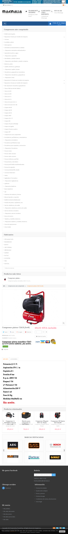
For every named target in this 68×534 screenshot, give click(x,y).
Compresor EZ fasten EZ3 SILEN (58, 422)
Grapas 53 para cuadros (11, 129)
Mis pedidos (6, 508)
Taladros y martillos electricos (12, 219)
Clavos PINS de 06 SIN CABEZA (12, 88)
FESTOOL (6, 263)
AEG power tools (8, 239)
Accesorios (13, 359)
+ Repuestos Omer (9, 77)
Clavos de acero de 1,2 (10, 102)
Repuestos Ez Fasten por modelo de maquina (16, 80)
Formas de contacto (41, 488)
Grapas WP (7, 132)
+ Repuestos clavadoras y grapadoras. (14, 75)
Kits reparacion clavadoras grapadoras (15, 85)
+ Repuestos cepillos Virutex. (12, 69)
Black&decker (8, 242)
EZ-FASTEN (7, 258)
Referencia (5, 335)
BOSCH (6, 244)
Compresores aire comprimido (12, 134)
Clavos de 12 (7, 96)
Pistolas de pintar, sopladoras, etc (13, 202)
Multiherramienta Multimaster (12, 200)
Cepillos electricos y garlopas (12, 66)
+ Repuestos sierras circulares (12, 213)
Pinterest (28, 332)
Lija (5, 191)
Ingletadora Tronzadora (10, 178)
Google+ (19, 332)
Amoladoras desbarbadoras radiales (14, 47)
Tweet (5, 332)
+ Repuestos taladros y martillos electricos (15, 221)
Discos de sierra (8, 216)
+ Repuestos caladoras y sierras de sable (15, 208)
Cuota (12, 332)
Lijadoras (6, 183)
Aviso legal (39, 501)
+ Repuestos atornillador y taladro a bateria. (16, 61)
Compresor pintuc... (14, 278)
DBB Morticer (7, 250)
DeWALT (6, 253)
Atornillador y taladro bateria (12, 58)
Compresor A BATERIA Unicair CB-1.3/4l (10, 422)
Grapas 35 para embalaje (11, 124)
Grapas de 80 (8, 107)
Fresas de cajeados (9, 167)
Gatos (6, 175)
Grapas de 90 (8, 110)
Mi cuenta (6, 505)
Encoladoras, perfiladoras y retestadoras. (15, 137)
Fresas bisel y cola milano (11, 162)
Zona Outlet (7, 227)
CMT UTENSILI (8, 247)
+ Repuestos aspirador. (10, 56)
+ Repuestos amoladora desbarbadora (15, 50)
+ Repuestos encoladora (11, 140)
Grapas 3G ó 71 (8, 118)
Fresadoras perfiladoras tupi (12, 143)
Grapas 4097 (7, 115)
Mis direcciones (7, 514)
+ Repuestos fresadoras (11, 148)
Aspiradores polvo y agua (11, 53)
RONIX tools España (9, 34)
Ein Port (6, 255)
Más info (5, 359)
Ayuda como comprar (42, 491)
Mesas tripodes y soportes (11, 197)
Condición (4, 338)
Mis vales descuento (9, 511)
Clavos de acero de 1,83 (10, 104)
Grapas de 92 (8, 113)
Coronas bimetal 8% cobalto (11, 170)
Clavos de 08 (7, 94)
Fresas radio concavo (10, 153)
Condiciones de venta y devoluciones (46, 499)
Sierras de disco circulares (11, 211)
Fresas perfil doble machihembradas (14, 164)
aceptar (62, 531)
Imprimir (6, 349)
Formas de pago (40, 496)
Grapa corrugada (9, 126)
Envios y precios (40, 493)
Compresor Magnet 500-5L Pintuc (42, 422)
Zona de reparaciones (10, 224)
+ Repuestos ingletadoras (11, 181)
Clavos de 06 (7, 91)
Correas (6, 39)
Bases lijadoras (8, 189)
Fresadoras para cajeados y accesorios (15, 145)
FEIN (5, 261)
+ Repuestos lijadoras (10, 186)
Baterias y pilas (8, 64)
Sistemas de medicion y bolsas (12, 194)
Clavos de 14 (7, 99)
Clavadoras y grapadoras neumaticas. (14, 72)
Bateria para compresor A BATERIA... (26, 422)
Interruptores (8, 45)
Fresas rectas (8, 151)
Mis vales (5, 519)
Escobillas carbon (9, 42)
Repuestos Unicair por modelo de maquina (15, 83)
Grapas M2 (7, 121)
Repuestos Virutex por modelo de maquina (16, 37)
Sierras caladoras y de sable (12, 205)
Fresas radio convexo (10, 156)
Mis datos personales (9, 517)
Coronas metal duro (9, 172)
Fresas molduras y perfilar (11, 159)
